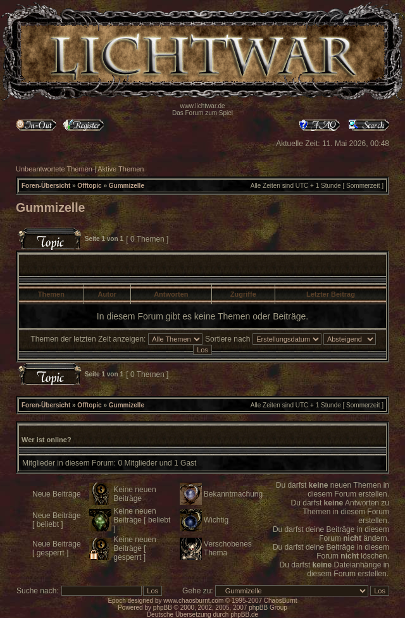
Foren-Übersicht (46, 185)
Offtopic (89, 185)
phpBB (162, 607)
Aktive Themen (120, 169)
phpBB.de (244, 614)
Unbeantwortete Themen (54, 169)
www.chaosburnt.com (193, 600)
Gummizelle (126, 185)
